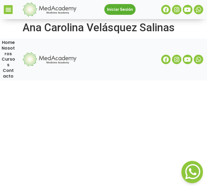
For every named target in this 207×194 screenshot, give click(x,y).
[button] (8, 9)
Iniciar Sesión (120, 9)
